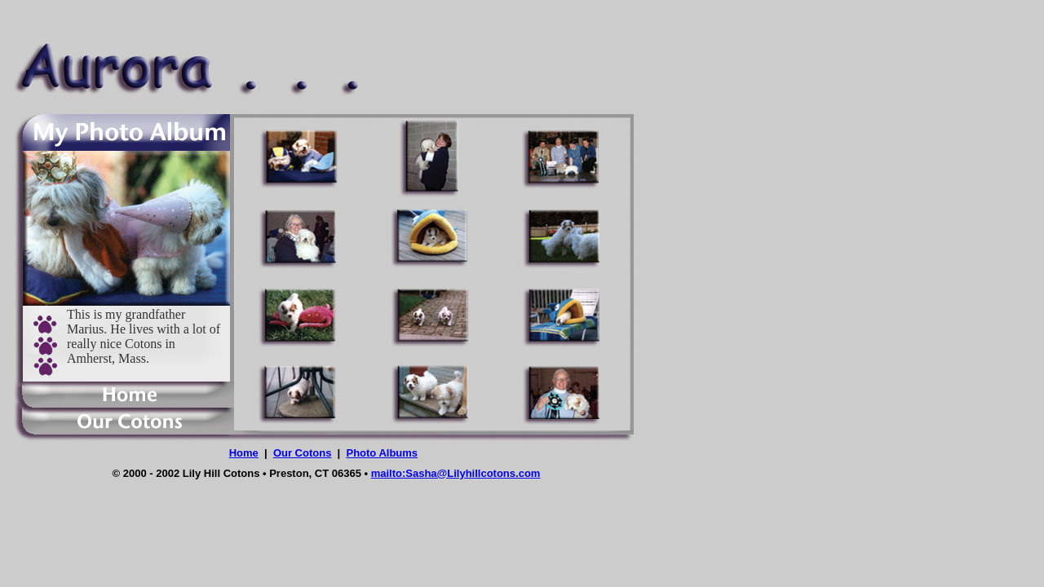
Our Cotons (302, 453)
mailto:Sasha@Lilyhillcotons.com (456, 473)
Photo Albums (382, 453)
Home (244, 453)
